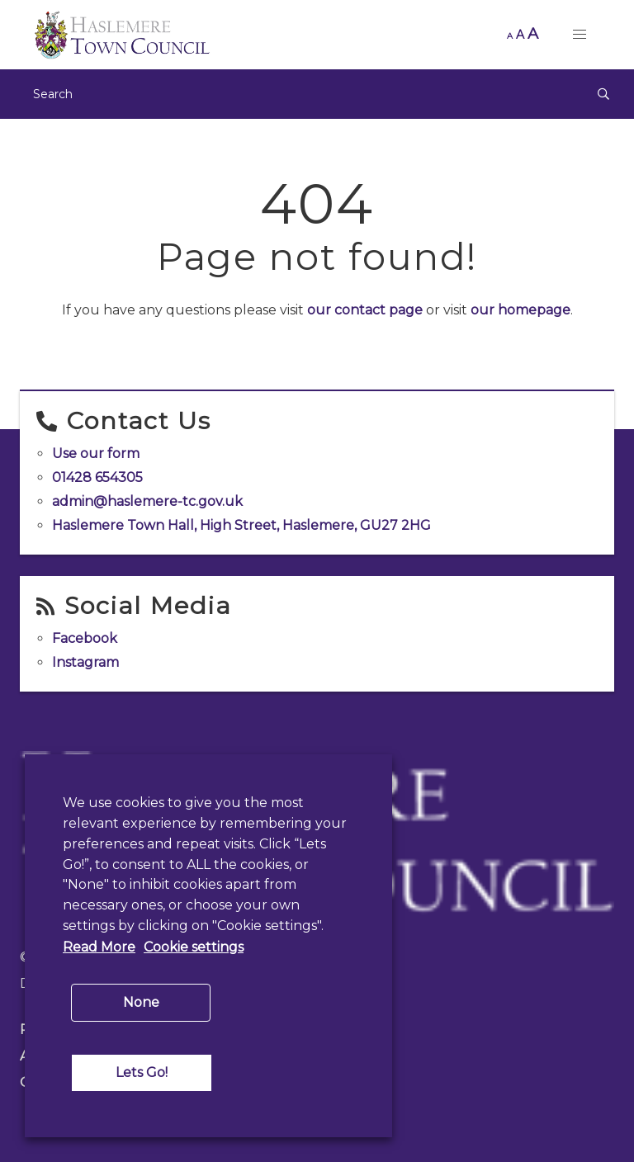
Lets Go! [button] (142, 1072)
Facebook (84, 638)
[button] (579, 34)
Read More (99, 947)
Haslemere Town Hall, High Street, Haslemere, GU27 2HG (241, 525)
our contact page (365, 310)
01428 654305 (97, 477)
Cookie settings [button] (194, 947)
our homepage (520, 310)
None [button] (141, 1002)
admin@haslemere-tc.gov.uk (147, 501)
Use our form (96, 453)
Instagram (85, 662)
